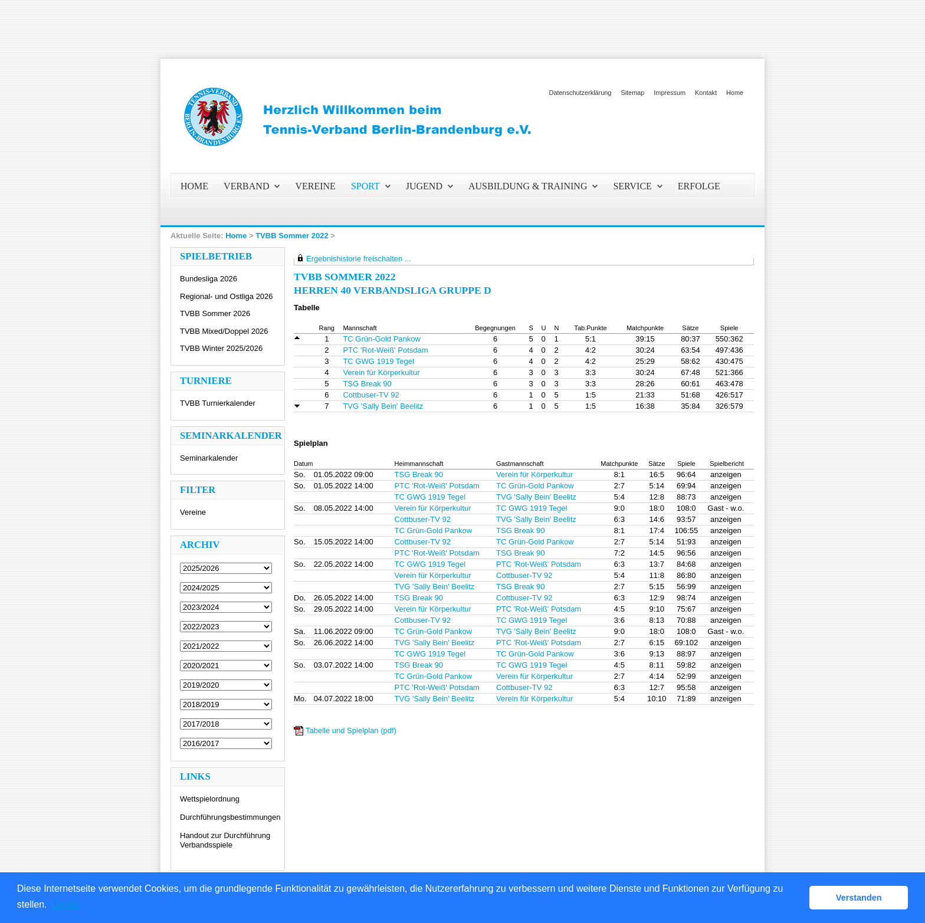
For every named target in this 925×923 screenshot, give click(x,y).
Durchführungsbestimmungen (230, 817)
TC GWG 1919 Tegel (378, 361)
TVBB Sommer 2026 (215, 313)
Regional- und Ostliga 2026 (226, 296)
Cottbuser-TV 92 (371, 394)
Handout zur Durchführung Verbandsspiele (225, 840)
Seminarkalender (209, 458)
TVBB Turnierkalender (217, 403)
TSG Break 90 (367, 383)
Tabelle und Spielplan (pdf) (351, 730)
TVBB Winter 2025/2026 (221, 348)
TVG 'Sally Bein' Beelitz (383, 406)
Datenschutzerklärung (580, 92)
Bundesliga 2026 (208, 278)
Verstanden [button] (859, 897)
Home (734, 92)
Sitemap (632, 92)
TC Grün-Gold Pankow (382, 338)
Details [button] (65, 904)
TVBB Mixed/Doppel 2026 (224, 331)
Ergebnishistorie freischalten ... (358, 258)
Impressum (669, 92)
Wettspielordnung (210, 798)
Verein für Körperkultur (381, 372)
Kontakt (706, 92)
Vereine (193, 512)
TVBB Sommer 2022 (292, 235)
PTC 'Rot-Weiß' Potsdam (385, 350)
